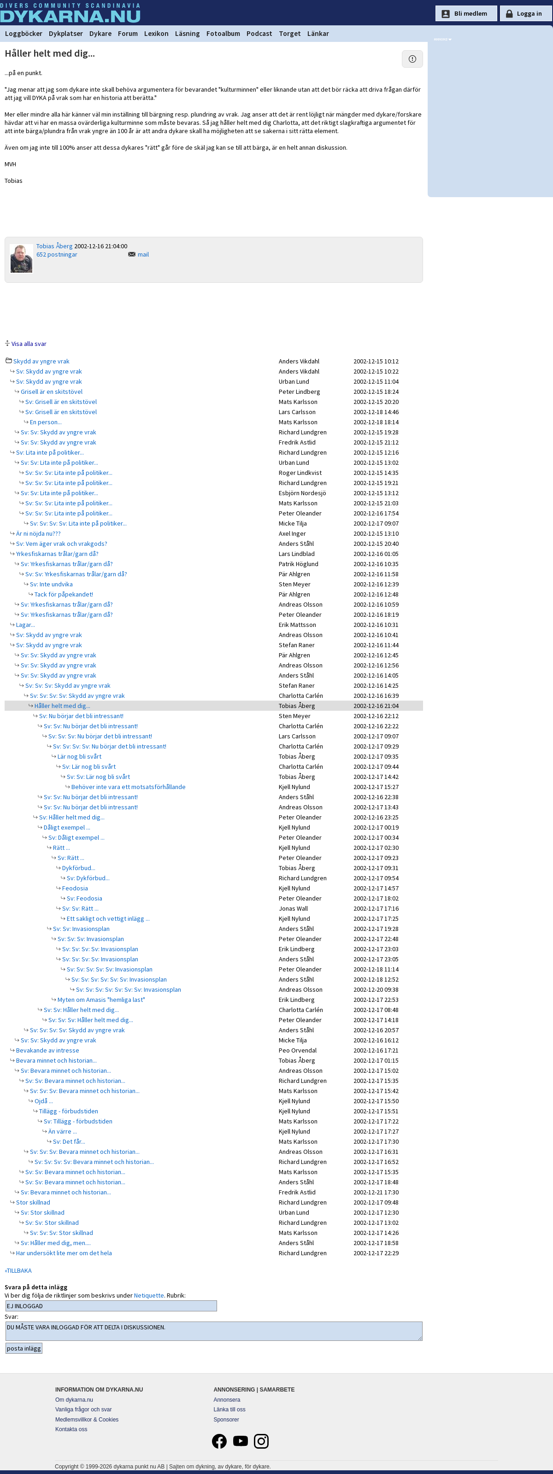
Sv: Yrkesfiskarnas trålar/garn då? (66, 564)
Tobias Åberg (54, 246)
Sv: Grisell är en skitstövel (60, 402)
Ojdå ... (43, 1101)
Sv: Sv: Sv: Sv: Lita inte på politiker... (78, 523)
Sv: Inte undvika (51, 584)
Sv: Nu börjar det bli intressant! (81, 716)
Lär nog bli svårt (78, 756)
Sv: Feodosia (83, 898)
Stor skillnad (32, 1202)
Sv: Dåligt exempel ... (76, 837)
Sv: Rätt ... (70, 858)
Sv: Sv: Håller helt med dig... (80, 1010)
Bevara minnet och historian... (56, 1060)
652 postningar (56, 254)
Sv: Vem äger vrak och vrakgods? (61, 543)
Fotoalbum (223, 33)
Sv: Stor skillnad (42, 1212)
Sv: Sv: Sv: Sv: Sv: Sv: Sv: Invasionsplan (128, 989)
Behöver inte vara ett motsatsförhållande (128, 787)
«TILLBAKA (18, 1270)
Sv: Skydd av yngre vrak (48, 371)
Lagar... (25, 624)
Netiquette (149, 1295)
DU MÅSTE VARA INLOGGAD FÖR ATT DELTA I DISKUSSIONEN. (214, 1331)
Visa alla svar (29, 343)
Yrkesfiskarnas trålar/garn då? (57, 554)
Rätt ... (61, 847)
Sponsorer (226, 1419)
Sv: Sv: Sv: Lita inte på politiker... (68, 472)
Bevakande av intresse (47, 1050)
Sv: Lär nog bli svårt (88, 766)
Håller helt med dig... (61, 706)
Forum (128, 33)
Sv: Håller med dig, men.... (55, 1243)
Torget (290, 33)
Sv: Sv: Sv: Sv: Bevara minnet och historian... (93, 1162)
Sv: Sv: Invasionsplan (81, 928)
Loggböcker (23, 33)
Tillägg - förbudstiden (68, 1111)
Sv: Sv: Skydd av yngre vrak (57, 432)
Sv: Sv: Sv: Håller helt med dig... (90, 1020)
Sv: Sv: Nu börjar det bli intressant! (90, 726)
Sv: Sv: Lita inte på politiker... (58, 462)
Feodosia (74, 888)
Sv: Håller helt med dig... (71, 817)
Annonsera (226, 1400)
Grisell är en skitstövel (50, 391)
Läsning (187, 33)
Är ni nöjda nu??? (38, 533)
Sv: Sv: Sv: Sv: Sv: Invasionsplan (109, 969)
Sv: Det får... (68, 1141)
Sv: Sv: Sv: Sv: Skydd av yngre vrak (77, 695)
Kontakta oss (71, 1429)
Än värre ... (62, 1131)
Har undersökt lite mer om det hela (63, 1253)
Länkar (318, 33)
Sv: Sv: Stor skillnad (51, 1222)
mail (143, 254)
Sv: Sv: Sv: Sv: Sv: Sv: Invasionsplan (118, 979)
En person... (45, 422)
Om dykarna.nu (74, 1400)
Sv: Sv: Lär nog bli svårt (97, 776)
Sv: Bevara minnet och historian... (65, 1070)
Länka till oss (229, 1409)
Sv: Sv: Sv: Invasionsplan (90, 939)
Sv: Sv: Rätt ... (80, 908)
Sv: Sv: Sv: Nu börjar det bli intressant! (99, 736)
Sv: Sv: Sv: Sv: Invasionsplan (99, 949)
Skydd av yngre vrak (41, 361)
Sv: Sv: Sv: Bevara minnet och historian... (84, 1091)
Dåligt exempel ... (66, 827)
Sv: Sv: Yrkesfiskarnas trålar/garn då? (75, 574)
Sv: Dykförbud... (87, 878)
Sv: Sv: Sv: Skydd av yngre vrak (67, 685)
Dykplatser (66, 33)
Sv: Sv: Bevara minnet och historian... (74, 1080)
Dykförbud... (78, 868)
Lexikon (156, 33)
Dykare (100, 33)
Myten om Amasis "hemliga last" (100, 999)
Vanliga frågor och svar (83, 1409)
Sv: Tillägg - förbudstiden (77, 1121)
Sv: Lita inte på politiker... (49, 452)
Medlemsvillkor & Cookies (86, 1419)
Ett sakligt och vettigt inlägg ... (107, 918)
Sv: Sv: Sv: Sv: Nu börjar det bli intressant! (109, 746)
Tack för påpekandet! (63, 594)
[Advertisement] (214, 310)
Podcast (259, 33)
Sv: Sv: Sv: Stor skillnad (61, 1232)
